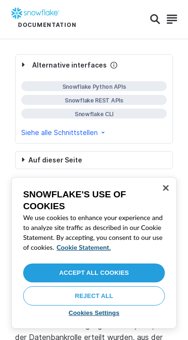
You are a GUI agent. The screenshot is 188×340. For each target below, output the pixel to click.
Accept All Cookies (94, 272)
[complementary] (94, 99)
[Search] (155, 19)
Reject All (94, 295)
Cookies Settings (94, 312)
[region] (94, 253)
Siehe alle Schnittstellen (63, 132)
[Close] (165, 188)
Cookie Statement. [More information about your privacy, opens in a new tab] (84, 247)
